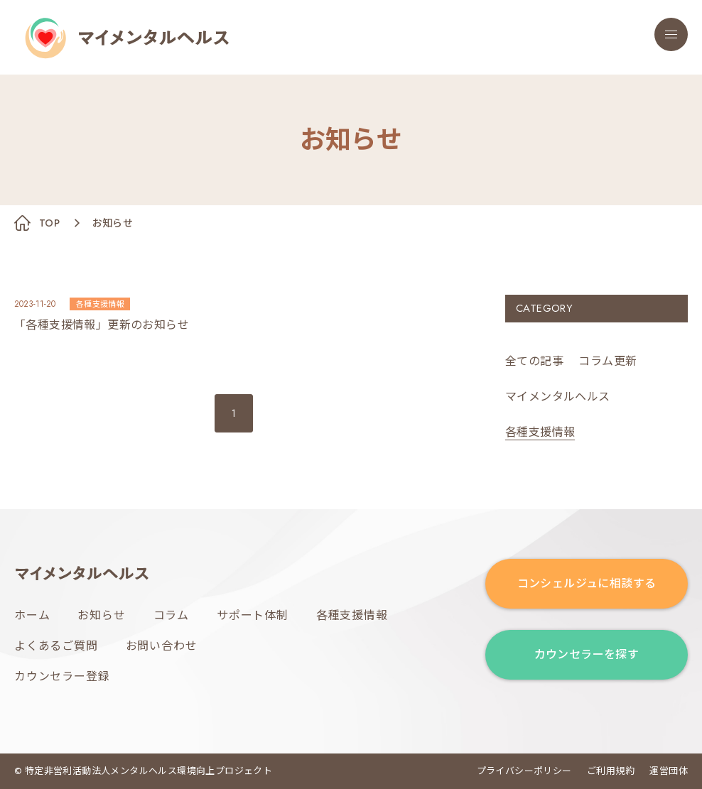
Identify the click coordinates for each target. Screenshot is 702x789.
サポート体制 (252, 615)
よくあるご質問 (56, 646)
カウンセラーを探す (586, 654)
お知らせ (101, 615)
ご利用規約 (610, 771)
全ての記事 (534, 361)
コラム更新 (607, 361)
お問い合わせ (162, 646)
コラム (171, 615)
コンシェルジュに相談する (587, 583)
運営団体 (668, 771)
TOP (49, 223)
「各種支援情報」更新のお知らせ (101, 325)
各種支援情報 (352, 615)
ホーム (32, 615)
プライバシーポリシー (524, 771)
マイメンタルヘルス (557, 396)
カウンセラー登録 (61, 676)
